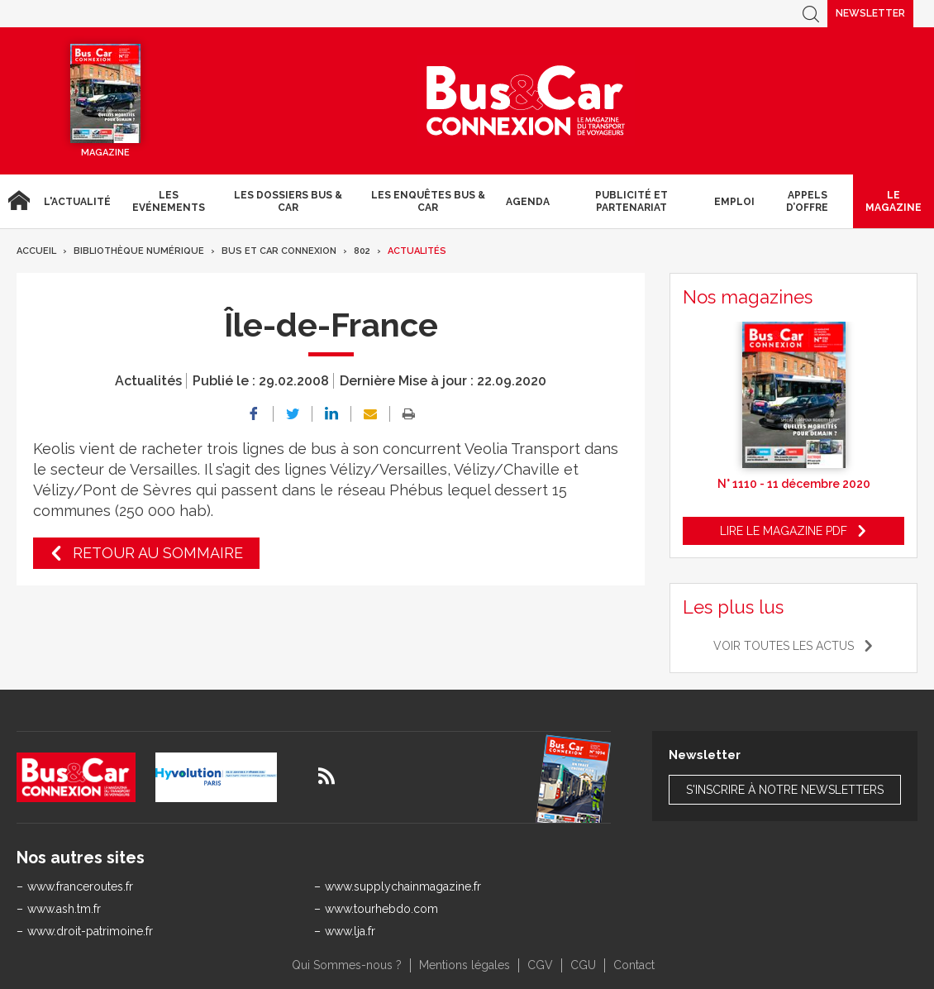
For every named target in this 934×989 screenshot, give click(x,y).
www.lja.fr (350, 931)
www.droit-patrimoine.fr (90, 931)
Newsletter (870, 13)
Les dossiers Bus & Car (288, 201)
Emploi (734, 202)
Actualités (417, 251)
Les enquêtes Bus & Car (428, 201)
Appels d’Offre (807, 201)
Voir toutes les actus (783, 645)
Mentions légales (464, 965)
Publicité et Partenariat (631, 201)
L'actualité (77, 202)
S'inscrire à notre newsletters (785, 789)
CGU (583, 965)
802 (362, 251)
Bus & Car (526, 100)
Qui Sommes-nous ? (347, 965)
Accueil (18, 201)
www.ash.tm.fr (64, 908)
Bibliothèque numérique (139, 251)
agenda (528, 202)
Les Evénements (168, 201)
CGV (540, 965)
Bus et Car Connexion (279, 251)
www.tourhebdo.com (381, 908)
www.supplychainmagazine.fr (403, 886)
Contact (634, 965)
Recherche (810, 13)
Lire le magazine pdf (783, 531)
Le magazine (893, 201)
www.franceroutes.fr (80, 886)
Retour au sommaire (158, 552)
